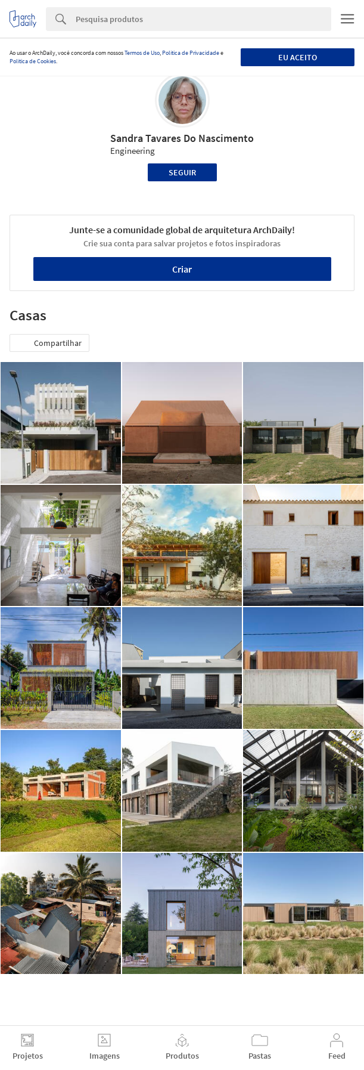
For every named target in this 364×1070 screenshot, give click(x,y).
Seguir (182, 172)
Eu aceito (297, 57)
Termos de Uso (142, 53)
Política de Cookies (33, 61)
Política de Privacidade (190, 53)
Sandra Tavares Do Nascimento (182, 138)
